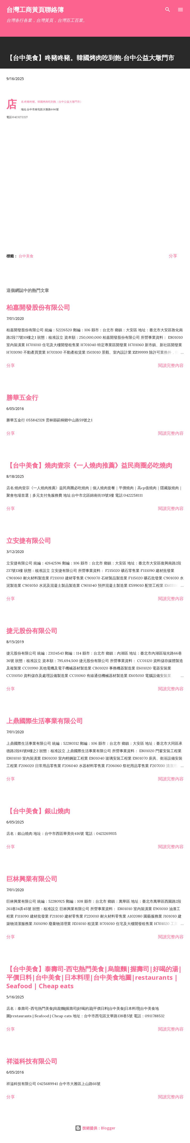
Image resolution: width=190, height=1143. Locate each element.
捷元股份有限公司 (31, 630)
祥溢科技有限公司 (31, 1061)
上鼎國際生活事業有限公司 (44, 720)
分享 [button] (173, 256)
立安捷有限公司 (28, 540)
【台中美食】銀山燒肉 (38, 810)
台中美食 (26, 255)
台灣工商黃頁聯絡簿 (35, 9)
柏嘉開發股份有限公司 (38, 307)
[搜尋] (167, 9)
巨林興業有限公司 (31, 878)
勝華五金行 (22, 397)
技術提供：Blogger (95, 1128)
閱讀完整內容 (171, 365)
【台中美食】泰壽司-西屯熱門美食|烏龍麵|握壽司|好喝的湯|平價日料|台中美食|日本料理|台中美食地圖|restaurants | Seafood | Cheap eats (94, 977)
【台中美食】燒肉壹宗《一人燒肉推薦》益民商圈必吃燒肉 (89, 465)
